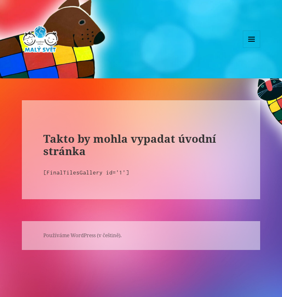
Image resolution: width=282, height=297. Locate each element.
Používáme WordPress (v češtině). (82, 235)
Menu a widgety (251, 47)
